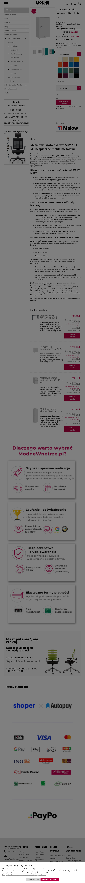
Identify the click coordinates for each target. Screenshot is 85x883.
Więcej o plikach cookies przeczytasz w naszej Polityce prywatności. (24, 875)
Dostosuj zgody (33, 879)
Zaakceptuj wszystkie (49, 879)
